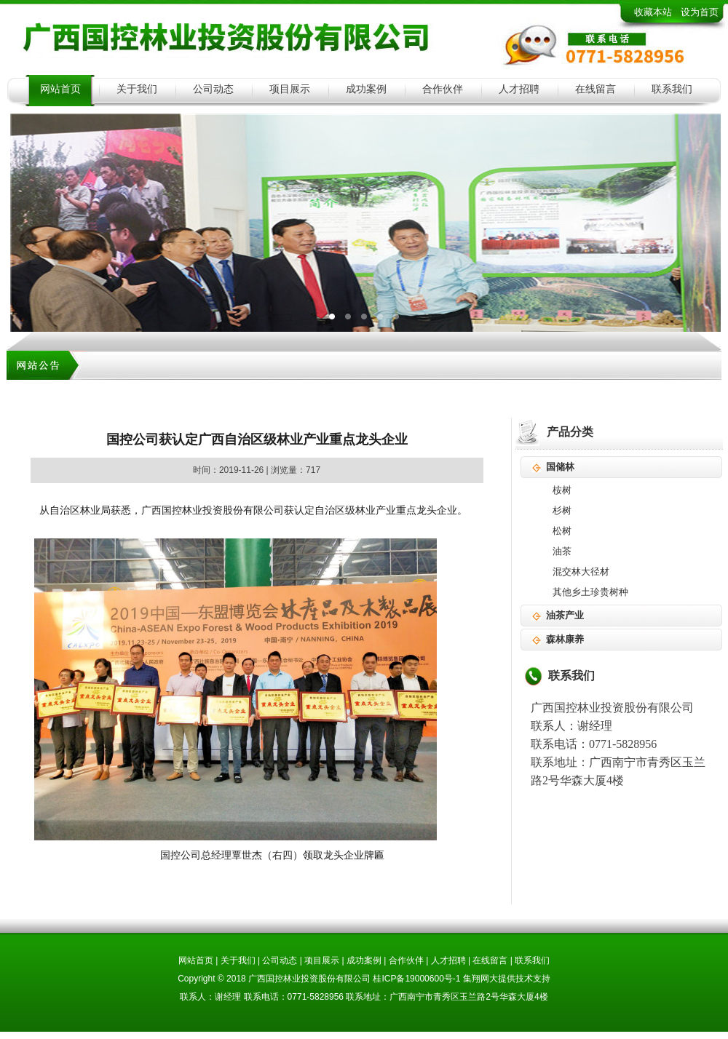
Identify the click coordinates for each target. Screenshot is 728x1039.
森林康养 (565, 639)
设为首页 (700, 12)
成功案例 (366, 89)
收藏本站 (653, 12)
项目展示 (289, 89)
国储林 (560, 466)
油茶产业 (565, 615)
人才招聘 (519, 89)
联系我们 (672, 89)
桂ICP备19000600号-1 (416, 979)
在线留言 (595, 89)
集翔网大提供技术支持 (506, 979)
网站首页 (60, 89)
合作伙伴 (442, 89)
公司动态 (213, 89)
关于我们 (136, 89)
